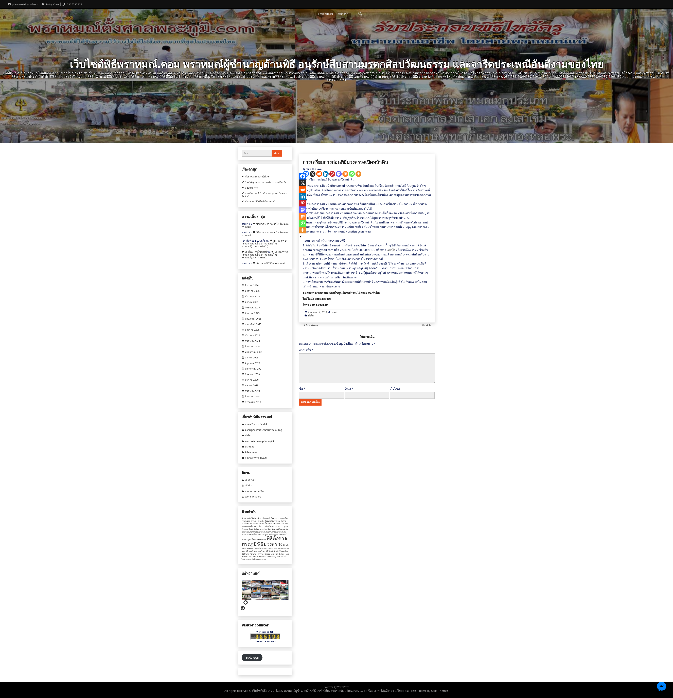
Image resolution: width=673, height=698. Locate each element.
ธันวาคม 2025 (252, 296)
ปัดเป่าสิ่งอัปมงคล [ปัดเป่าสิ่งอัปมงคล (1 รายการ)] (256, 529)
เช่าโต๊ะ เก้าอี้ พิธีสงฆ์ (256, 251)
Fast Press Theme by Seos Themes (426, 691)
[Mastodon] (339, 335)
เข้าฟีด (248, 485)
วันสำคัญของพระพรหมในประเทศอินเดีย (265, 182)
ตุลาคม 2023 (251, 357)
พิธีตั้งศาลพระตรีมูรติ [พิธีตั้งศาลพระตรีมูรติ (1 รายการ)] (260, 534)
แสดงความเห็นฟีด (254, 491)
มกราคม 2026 (252, 290)
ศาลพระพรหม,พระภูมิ (256, 457)
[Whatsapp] (352, 335)
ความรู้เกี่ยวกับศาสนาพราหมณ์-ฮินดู (263, 429)
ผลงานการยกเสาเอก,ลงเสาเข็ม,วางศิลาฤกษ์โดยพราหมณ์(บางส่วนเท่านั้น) (264, 243)
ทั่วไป (311, 476)
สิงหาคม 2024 (252, 346)
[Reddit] (319, 335)
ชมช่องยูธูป (252, 657)
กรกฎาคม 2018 (253, 402)
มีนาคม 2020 (252, 379)
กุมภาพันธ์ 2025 (253, 324)
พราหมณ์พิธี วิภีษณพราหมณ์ (270, 263)
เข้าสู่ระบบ (250, 479)
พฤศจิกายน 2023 (253, 352)
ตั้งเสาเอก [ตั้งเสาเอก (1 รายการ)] (268, 523)
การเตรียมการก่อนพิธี (256, 424)
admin (335, 473)
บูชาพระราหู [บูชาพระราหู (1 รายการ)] (280, 526)
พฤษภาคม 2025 (253, 318)
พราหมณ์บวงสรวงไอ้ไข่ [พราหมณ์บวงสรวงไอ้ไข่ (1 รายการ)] (251, 532)
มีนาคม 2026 (252, 285)
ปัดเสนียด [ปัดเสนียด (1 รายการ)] (267, 529)
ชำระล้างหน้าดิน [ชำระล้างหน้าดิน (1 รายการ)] (257, 521)
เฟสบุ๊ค (391, 411)
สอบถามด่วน (325, 14)
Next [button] (242, 608)
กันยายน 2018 (252, 390)
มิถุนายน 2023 (252, 363)
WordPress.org (253, 496)
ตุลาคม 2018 (251, 385)
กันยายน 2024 (252, 340)
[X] (312, 335)
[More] (358, 335)
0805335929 (72, 4)
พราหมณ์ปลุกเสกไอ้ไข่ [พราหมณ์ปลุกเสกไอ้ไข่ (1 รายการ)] (269, 532)
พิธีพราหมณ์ (251, 452)
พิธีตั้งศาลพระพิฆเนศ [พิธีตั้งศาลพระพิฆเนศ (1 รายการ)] (257, 539)
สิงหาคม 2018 (252, 396)
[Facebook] (302, 337)
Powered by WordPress (336, 687)
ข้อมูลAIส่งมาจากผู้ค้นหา (257, 176)
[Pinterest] (332, 335)
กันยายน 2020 (252, 374)
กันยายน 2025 (252, 307)
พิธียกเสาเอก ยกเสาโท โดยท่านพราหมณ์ (265, 225)
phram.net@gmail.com (23, 4)
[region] (265, 595)
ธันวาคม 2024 (252, 335)
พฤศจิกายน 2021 (253, 368)
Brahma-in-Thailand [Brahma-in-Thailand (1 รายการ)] (250, 518)
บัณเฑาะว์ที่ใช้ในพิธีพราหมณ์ (260, 201)
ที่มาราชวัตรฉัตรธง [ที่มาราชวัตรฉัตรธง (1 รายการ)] (266, 526)
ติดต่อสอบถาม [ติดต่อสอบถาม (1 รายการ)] (278, 523)
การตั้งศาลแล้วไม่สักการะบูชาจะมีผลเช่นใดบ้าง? (264, 195)
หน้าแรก (343, 14)
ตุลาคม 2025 (251, 302)
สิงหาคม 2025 (252, 313)
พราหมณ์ (249, 446)
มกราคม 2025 (252, 329)
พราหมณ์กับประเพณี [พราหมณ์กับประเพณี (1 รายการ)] (280, 529)
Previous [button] (245, 602)
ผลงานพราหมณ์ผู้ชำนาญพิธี (259, 441)
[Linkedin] (326, 335)
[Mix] (345, 335)
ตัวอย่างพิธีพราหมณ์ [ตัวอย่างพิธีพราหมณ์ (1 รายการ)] (272, 521)
